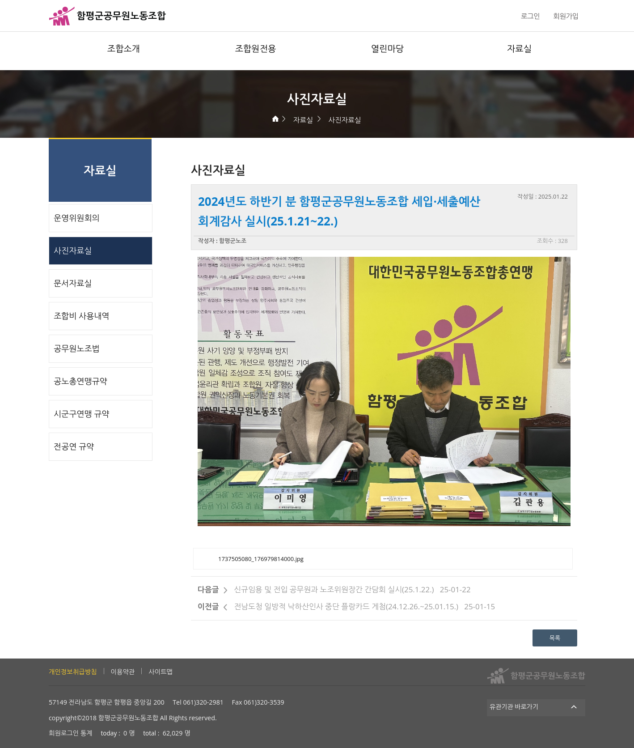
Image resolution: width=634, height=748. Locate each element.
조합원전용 (255, 48)
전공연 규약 (74, 446)
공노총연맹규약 (80, 381)
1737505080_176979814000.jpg (261, 559)
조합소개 (123, 48)
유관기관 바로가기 (536, 706)
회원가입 (566, 16)
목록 (554, 638)
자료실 (519, 48)
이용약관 (123, 671)
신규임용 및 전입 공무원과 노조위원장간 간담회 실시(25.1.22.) (334, 589)
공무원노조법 (77, 348)
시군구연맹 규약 (81, 413)
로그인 (530, 16)
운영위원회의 (77, 217)
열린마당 (387, 48)
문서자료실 (73, 283)
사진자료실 (344, 120)
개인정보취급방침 (73, 671)
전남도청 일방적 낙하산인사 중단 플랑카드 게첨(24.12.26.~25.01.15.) (346, 606)
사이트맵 (160, 671)
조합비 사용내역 (81, 315)
